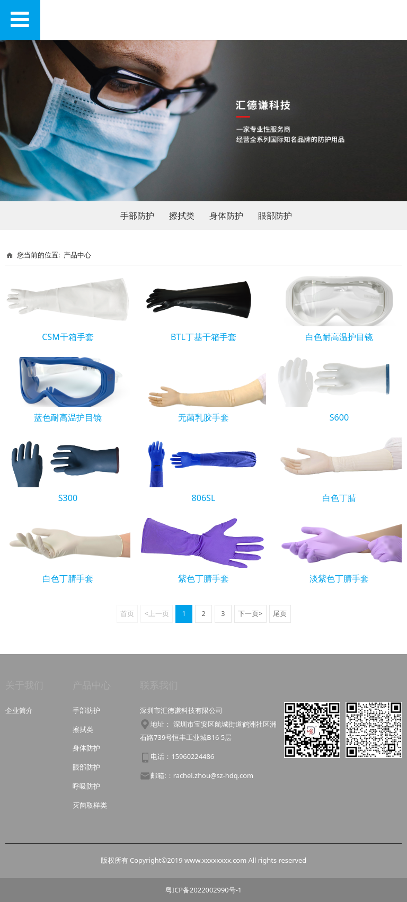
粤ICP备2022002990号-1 (203, 890)
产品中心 (77, 255)
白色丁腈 (339, 498)
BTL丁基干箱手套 (203, 337)
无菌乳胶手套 (203, 417)
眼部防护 (275, 215)
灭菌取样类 (90, 805)
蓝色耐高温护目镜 (68, 417)
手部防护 (137, 215)
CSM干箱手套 (68, 337)
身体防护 (226, 215)
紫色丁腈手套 (203, 578)
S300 (67, 498)
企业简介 (19, 710)
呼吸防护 (86, 786)
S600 (339, 417)
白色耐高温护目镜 (339, 337)
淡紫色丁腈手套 (339, 578)
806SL (204, 498)
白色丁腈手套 (67, 578)
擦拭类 (181, 215)
